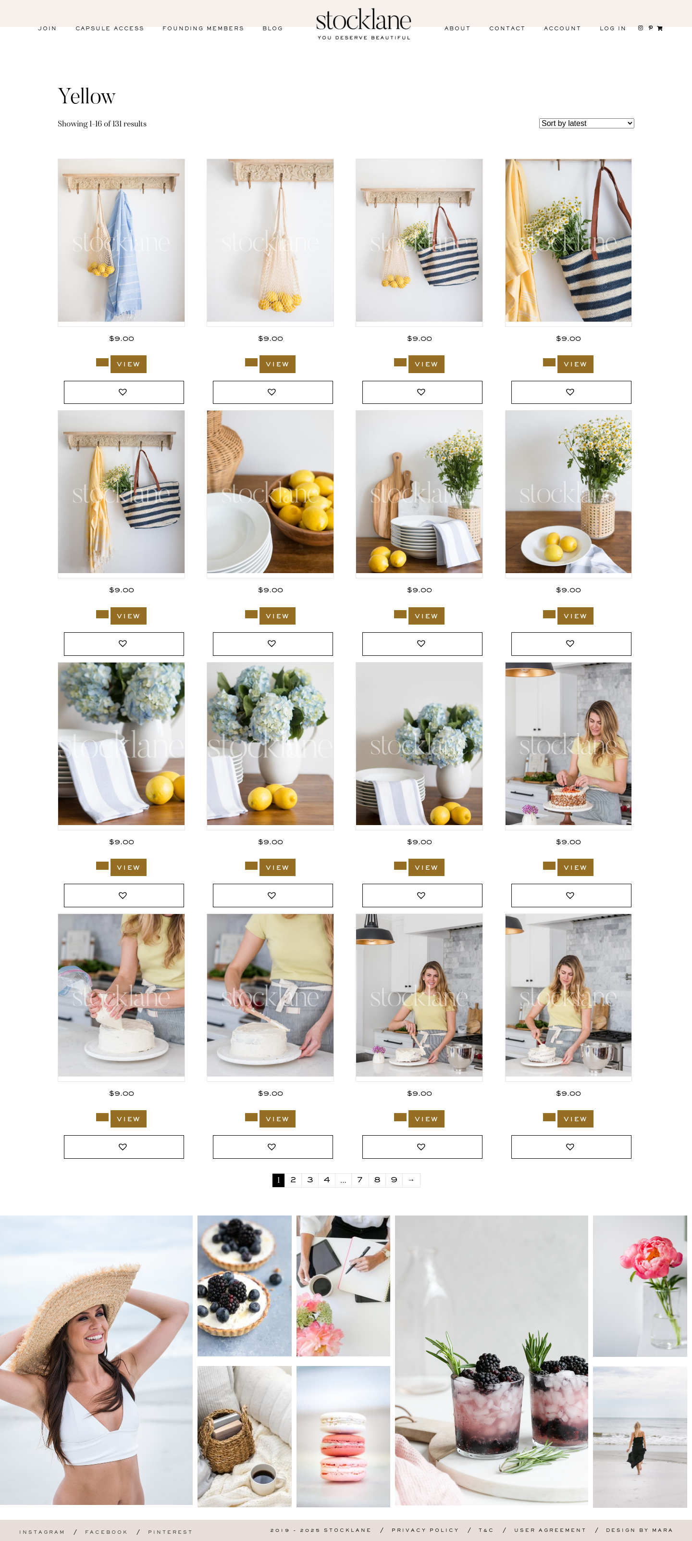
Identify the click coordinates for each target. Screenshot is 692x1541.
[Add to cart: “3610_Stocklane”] (102, 614)
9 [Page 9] (394, 1180)
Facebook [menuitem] (106, 1532)
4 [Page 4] (326, 1180)
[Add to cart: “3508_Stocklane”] (400, 1117)
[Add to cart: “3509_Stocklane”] (251, 1117)
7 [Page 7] (360, 1180)
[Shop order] (586, 123)
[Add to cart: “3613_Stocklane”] (251, 362)
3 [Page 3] (310, 1180)
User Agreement (550, 1530)
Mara (663, 1530)
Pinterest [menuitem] (170, 1532)
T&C (486, 1530)
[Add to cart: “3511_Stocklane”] (549, 866)
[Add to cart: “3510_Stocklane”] (102, 1117)
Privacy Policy (425, 1530)
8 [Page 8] (377, 1180)
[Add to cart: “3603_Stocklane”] (251, 614)
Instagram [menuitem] (42, 1532)
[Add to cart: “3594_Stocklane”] (251, 866)
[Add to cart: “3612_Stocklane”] (400, 362)
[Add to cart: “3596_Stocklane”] (549, 614)
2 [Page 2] (293, 1180)
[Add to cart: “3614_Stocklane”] (102, 362)
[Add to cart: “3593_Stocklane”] (400, 866)
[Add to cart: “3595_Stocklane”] (102, 866)
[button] (124, 392)
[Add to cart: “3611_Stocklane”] (549, 362)
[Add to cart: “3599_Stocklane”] (400, 614)
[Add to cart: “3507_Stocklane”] (549, 1117)
